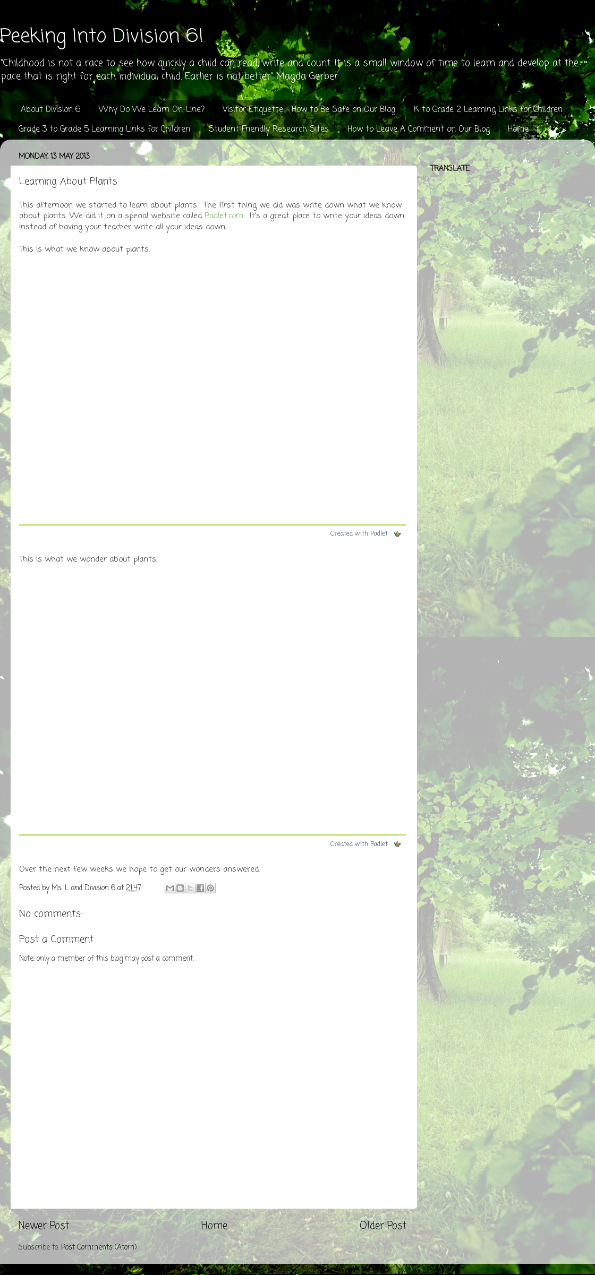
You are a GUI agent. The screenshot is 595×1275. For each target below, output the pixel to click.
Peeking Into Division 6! (101, 36)
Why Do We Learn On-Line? (152, 110)
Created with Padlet (366, 534)
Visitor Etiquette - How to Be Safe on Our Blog (309, 110)
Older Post (383, 1226)
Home (518, 129)
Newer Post (44, 1226)
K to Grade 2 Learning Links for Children (488, 110)
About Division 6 (50, 110)
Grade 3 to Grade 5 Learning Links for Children (104, 129)
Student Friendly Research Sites (269, 129)
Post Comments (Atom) (99, 1247)
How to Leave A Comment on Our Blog (418, 129)
